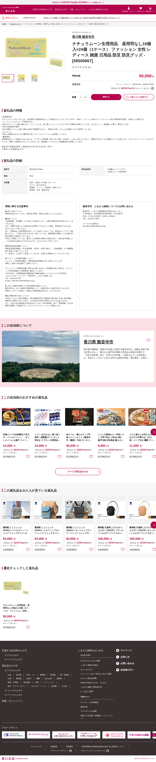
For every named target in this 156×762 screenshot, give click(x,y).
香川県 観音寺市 (83, 36)
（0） (89, 67)
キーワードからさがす (13, 659)
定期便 (54, 686)
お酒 (9, 678)
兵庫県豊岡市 (8, 550)
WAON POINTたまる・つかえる (93, 683)
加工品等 (48, 678)
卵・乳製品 (64, 675)
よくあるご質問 (87, 691)
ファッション (49, 682)
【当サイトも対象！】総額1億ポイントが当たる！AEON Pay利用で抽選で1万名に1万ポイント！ (82, 18)
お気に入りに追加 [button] (28, 456)
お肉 (9, 675)
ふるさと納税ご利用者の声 (91, 687)
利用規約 (69, 747)
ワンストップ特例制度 (89, 702)
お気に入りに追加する (137, 97)
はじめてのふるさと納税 (90, 661)
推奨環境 (53, 747)
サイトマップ (36, 747)
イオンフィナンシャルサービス (93, 751)
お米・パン (30, 675)
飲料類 (18, 678)
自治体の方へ (125, 670)
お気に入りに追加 (148, 340)
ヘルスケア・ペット (38, 686)
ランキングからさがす (13, 690)
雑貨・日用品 (13, 682)
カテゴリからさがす (12, 670)
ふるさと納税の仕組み (89, 665)
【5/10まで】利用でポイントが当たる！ (77, 2)
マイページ (124, 650)
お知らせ (123, 657)
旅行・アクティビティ (16, 686)
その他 (64, 686)
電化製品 (26, 682)
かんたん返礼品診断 (89, 678)
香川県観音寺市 (9, 456)
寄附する (106, 97)
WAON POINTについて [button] (152, 88)
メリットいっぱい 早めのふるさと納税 (96, 674)
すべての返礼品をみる (78, 471)
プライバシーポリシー (59, 751)
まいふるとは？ (87, 669)
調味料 (59, 678)
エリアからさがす (11, 655)
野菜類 (53, 675)
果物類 (42, 675)
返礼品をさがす (61, 9)
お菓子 (29, 678)
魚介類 (18, 675)
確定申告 (84, 707)
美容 (37, 682)
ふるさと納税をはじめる (98, 9)
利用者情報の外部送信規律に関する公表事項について (103, 747)
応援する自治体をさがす (42, 9)
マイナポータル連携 (89, 711)
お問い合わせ (125, 663)
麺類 (38, 678)
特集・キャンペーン (78, 9)
